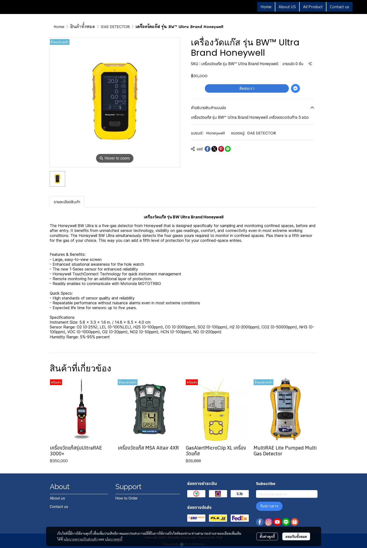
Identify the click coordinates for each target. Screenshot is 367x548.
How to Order (126, 498)
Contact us (59, 506)
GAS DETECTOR (115, 26)
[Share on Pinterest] (221, 149)
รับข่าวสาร (269, 506)
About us (57, 498)
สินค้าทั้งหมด (82, 26)
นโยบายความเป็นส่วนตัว (81, 539)
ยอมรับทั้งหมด (296, 536)
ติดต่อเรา (247, 88)
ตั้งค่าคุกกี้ (267, 536)
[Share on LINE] (228, 149)
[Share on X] (214, 149)
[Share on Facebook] (207, 149)
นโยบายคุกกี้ (113, 539)
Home (59, 26)
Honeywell (215, 132)
